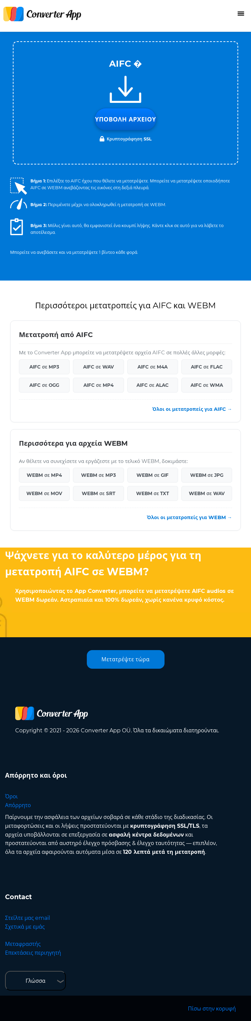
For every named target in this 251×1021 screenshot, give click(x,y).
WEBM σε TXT (152, 493)
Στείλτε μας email (27, 918)
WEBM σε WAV (207, 493)
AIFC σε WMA (207, 385)
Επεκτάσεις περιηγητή (33, 953)
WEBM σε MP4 (44, 475)
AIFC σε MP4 (98, 385)
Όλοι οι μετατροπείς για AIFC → (192, 409)
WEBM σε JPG (207, 475)
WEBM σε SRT (98, 493)
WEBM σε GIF (152, 475)
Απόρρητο (18, 805)
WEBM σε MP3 (98, 475)
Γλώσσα (36, 981)
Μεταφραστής (23, 944)
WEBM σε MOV (44, 493)
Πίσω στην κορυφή (212, 1008)
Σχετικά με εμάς (25, 927)
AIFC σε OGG (44, 385)
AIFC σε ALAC (152, 385)
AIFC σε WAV (98, 367)
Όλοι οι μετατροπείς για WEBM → (189, 517)
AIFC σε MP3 (44, 367)
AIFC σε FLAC (207, 367)
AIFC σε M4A (152, 367)
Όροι (11, 796)
